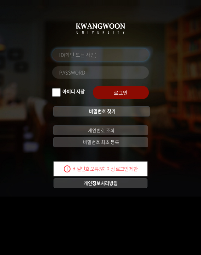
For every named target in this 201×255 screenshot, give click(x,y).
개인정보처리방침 (101, 183)
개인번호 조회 (101, 130)
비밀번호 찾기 (102, 111)
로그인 (121, 92)
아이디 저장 (73, 91)
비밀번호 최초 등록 (100, 141)
